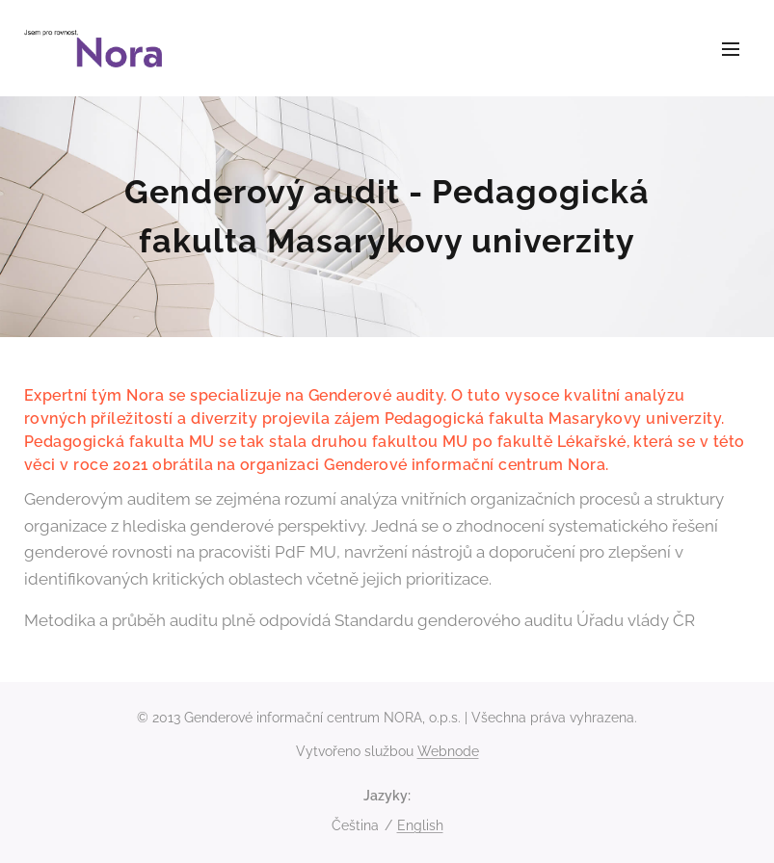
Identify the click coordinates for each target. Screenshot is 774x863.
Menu (730, 49)
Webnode (448, 751)
